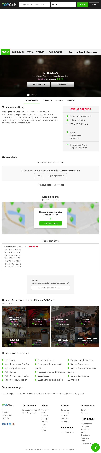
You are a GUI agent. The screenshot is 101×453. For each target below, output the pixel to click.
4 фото (33, 95)
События (71, 100)
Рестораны (47, 76)
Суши (55, 76)
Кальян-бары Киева (79, 364)
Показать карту (50, 223)
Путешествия (86, 444)
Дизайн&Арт (85, 435)
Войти (94, 5)
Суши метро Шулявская (81, 360)
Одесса (38, 450)
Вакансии (5, 412)
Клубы (43, 413)
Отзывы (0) (47, 100)
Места (5, 52)
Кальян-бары (63, 76)
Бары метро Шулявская (16, 368)
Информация (32, 100)
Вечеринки (65, 410)
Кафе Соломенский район (17, 376)
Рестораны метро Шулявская (51, 372)
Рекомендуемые (67, 432)
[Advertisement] (50, 29)
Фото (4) (59, 100)
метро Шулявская (78, 148)
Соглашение (7, 415)
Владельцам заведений (31, 410)
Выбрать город (90, 52)
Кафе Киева (10, 372)
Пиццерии (45, 419)
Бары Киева (10, 360)
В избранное (62, 84)
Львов (65, 450)
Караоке (44, 416)
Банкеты (44, 422)
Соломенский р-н (78, 145)
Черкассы (72, 450)
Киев (52, 450)
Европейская (76, 135)
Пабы (43, 427)
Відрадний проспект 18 (80, 116)
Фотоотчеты (87, 405)
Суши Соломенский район (50, 380)
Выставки (65, 416)
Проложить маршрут (50, 199)
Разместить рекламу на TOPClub (50, 288)
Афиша (40, 52)
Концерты (65, 413)
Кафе (39, 76)
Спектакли (65, 419)
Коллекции (18, 52)
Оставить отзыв (38, 84)
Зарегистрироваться (56, 176)
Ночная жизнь (86, 423)
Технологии (85, 438)
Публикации (54, 52)
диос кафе (9, 394)
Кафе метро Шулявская (16, 380)
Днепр (58, 450)
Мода (83, 441)
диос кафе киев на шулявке (71, 394)
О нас (4, 409)
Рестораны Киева (46, 360)
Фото (30, 52)
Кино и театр (85, 429)
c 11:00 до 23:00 (77, 120)
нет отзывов (51, 79)
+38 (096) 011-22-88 (79, 124)
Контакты (5, 418)
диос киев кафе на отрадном (42, 394)
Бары (34, 76)
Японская (74, 138)
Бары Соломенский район (17, 364)
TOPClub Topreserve (29, 413)
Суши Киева (43, 376)
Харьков (46, 450)
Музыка (84, 432)
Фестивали (65, 422)
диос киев (21, 394)
